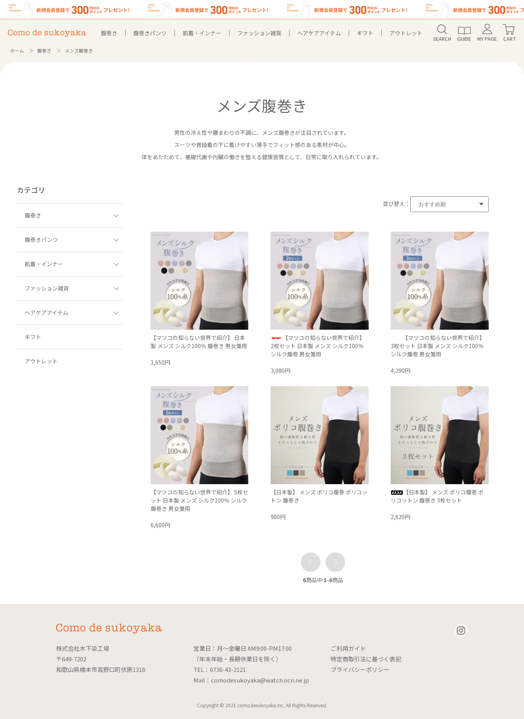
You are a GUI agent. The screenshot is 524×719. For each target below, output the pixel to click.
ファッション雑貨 (259, 33)
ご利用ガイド (348, 648)
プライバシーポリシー (360, 669)
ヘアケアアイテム (319, 33)
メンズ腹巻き (79, 50)
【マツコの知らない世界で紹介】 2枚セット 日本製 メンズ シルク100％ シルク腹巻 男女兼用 (318, 346)
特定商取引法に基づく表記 (366, 659)
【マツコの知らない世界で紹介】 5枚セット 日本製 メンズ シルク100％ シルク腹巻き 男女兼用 (199, 500)
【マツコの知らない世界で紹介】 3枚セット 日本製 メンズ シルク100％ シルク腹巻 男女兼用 (438, 346)
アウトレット (405, 33)
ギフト (365, 33)
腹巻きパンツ (150, 33)
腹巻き (109, 33)
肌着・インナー (202, 33)
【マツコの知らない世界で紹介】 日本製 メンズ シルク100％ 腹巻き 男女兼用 (199, 342)
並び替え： (396, 203)
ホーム (17, 50)
